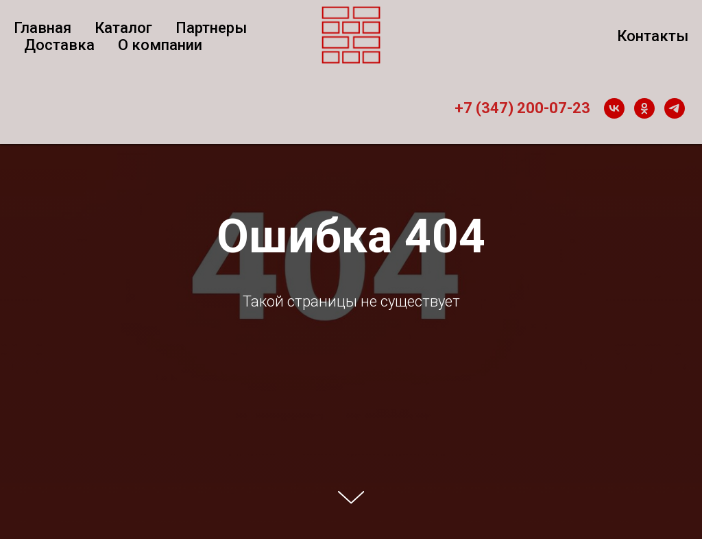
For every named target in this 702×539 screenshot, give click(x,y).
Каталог (123, 27)
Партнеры (211, 27)
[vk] (614, 108)
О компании (160, 44)
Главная (42, 27)
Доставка (59, 44)
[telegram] (674, 108)
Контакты (652, 36)
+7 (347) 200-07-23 (522, 108)
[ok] (644, 108)
